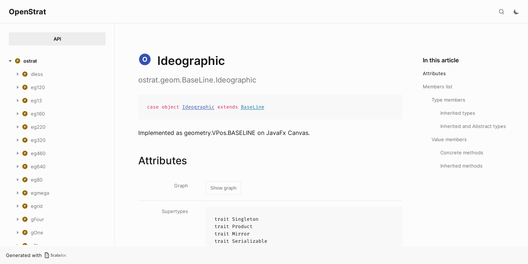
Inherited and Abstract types (473, 126)
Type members (448, 100)
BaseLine (252, 107)
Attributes (434, 73)
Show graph (223, 188)
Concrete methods (461, 152)
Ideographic (198, 107)
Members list (437, 86)
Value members (449, 139)
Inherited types (457, 113)
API (57, 39)
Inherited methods (461, 166)
